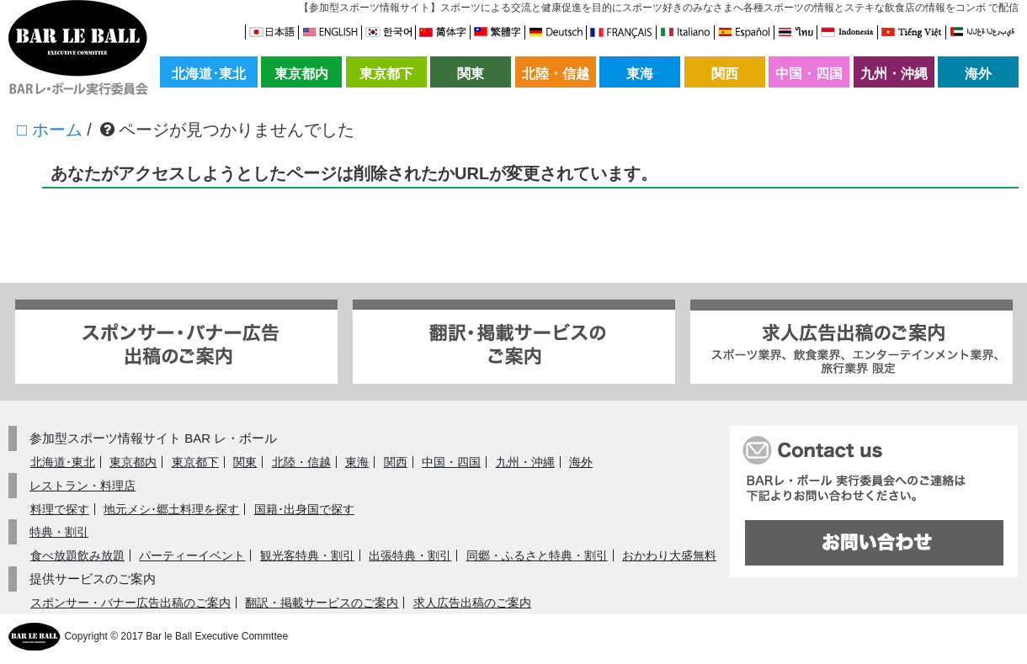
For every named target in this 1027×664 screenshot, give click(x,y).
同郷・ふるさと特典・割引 (537, 555)
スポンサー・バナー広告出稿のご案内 (130, 602)
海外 (978, 73)
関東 (470, 73)
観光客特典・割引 (307, 555)
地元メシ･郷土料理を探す (171, 509)
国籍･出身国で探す (304, 509)
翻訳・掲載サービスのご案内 (321, 602)
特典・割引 (58, 532)
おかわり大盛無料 (669, 555)
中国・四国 (809, 73)
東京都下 (386, 73)
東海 (639, 73)
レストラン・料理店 (82, 485)
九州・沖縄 (894, 73)
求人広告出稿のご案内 (472, 602)
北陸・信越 (555, 73)
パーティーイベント (192, 555)
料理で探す (59, 509)
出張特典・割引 (410, 555)
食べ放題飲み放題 (77, 555)
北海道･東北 (209, 73)
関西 (724, 73)
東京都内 (301, 73)
